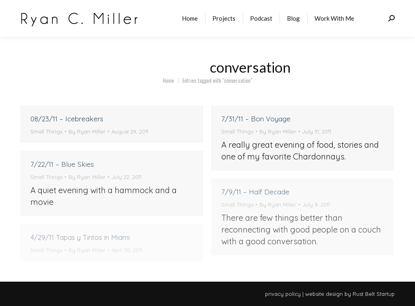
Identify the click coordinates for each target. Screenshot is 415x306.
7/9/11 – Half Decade (255, 191)
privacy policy (283, 294)
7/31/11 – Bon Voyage (256, 118)
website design (324, 294)
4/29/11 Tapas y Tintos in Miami (80, 237)
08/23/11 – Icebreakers (66, 118)
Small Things (46, 131)
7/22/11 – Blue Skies (62, 164)
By (86, 131)
